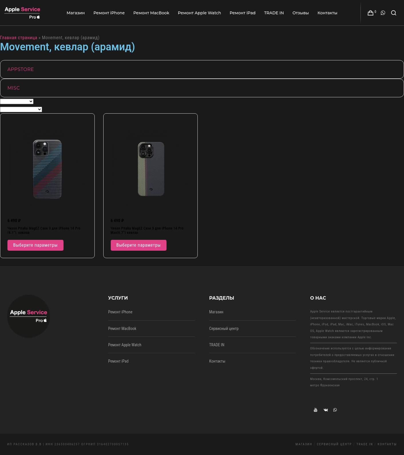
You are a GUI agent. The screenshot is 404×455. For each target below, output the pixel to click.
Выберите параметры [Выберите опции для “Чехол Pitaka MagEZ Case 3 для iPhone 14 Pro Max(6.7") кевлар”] (138, 245)
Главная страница (18, 37)
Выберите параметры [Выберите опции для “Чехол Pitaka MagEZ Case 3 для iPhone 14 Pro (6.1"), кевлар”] (35, 245)
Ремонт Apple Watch (124, 345)
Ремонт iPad (118, 361)
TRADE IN (216, 345)
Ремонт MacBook (122, 328)
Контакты (217, 361)
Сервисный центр (224, 328)
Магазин (216, 312)
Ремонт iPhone (120, 312)
